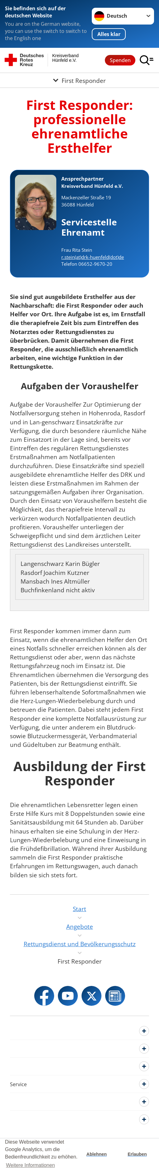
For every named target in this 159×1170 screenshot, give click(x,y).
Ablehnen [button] (97, 1154)
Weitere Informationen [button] (30, 1165)
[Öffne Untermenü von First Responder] (79, 80)
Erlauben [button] (137, 1154)
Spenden (120, 60)
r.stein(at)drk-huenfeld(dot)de (92, 257)
